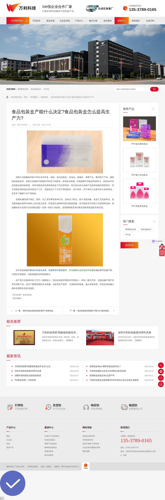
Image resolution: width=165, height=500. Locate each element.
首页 (26, 97)
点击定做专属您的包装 (91, 447)
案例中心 (49, 427)
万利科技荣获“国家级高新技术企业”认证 (60, 332)
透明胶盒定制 (23, 89)
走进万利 (150, 21)
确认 (2, 498)
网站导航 (87, 427)
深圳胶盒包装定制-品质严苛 (101, 375)
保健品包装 (48, 451)
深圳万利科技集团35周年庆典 (134, 332)
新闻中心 (122, 21)
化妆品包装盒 (49, 440)
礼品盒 (9, 440)
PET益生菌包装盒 (139, 144)
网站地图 (86, 451)
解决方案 (93, 21)
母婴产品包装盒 (50, 444)
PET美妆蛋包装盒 (139, 206)
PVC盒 (46, 89)
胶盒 (8, 436)
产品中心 (79, 21)
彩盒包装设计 (36, 89)
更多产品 (10, 447)
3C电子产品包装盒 (51, 436)
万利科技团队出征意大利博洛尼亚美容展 (107, 371)
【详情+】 (69, 340)
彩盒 (8, 444)
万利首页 (36, 21)
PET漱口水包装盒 (139, 175)
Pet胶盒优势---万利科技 (25, 380)
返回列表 (129, 245)
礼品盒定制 (65, 21)
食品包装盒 (27, 295)
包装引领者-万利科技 (90, 444)
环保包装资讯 (87, 440)
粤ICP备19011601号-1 (70, 467)
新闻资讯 (44, 97)
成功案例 (107, 21)
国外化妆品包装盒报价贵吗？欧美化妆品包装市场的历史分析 (39, 311)
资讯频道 (34, 97)
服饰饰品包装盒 (50, 447)
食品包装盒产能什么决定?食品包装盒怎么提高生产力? (72, 97)
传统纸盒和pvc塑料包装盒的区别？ (105, 366)
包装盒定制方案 (88, 436)
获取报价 (136, 21)
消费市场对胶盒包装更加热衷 (28, 375)
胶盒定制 (51, 21)
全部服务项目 (17, 21)
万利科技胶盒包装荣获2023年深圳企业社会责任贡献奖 (114, 380)
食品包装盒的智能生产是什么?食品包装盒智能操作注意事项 (93, 311)
